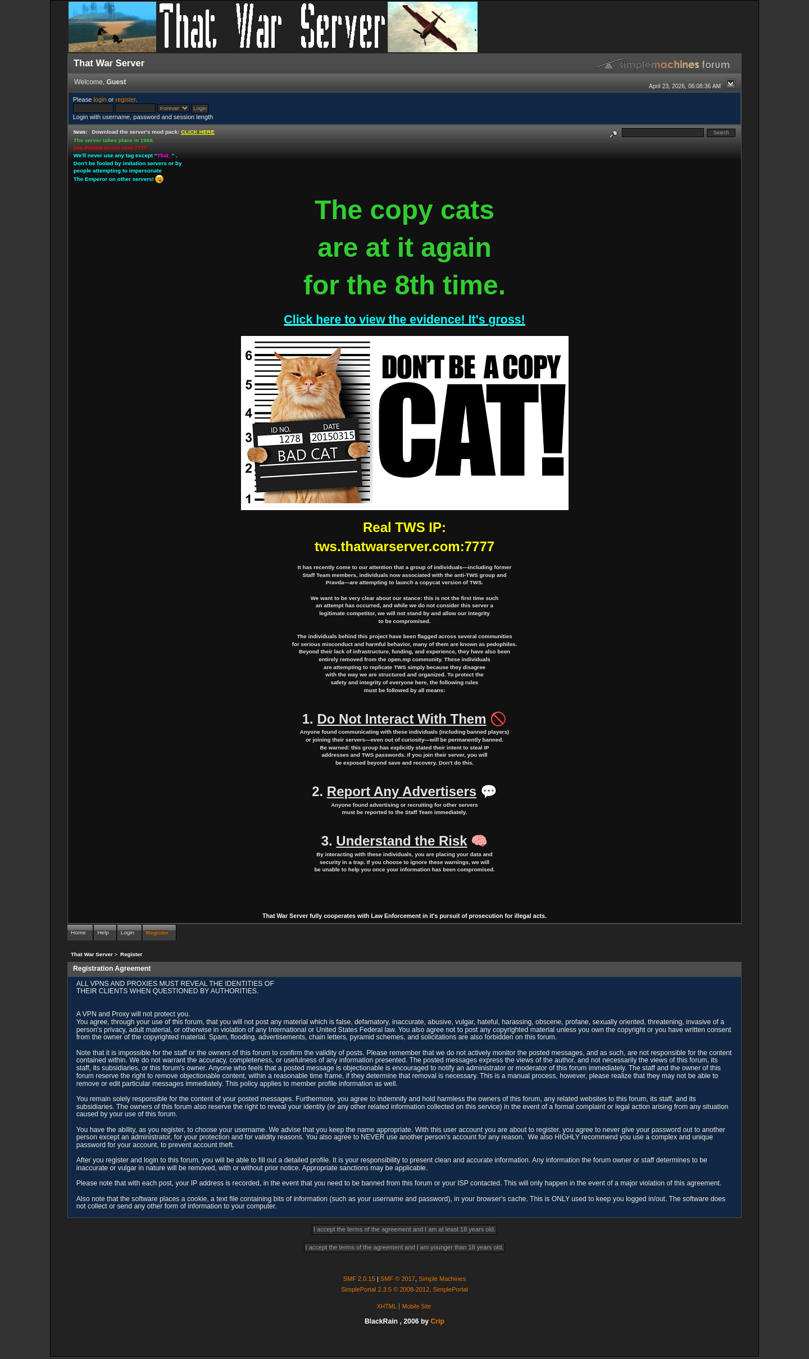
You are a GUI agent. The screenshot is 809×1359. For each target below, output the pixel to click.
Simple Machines (442, 1278)
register (126, 99)
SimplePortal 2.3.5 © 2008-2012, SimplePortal (404, 1289)
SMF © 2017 (397, 1278)
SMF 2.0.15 (359, 1278)
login (99, 99)
